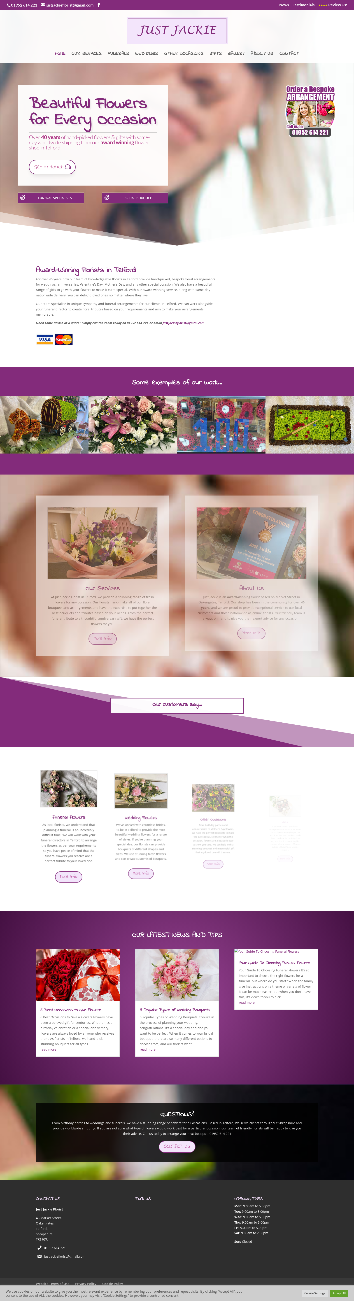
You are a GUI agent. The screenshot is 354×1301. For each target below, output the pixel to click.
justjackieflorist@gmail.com (64, 1256)
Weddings (146, 54)
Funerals (118, 54)
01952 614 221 (55, 1248)
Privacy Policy (85, 1284)
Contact (289, 54)
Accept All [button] (339, 1293)
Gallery (236, 54)
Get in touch (48, 167)
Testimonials (303, 5)
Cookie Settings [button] (314, 1293)
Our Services (87, 54)
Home (60, 54)
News (284, 5)
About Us (262, 54)
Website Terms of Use (52, 1284)
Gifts (216, 54)
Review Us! (333, 5)
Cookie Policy (112, 1284)
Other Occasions (184, 54)
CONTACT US (177, 1146)
